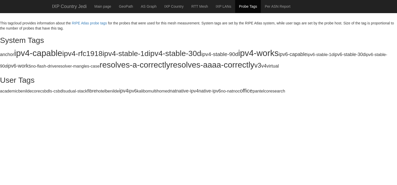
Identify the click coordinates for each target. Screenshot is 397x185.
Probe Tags (248, 6)
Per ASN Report (277, 6)
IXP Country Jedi (69, 6)
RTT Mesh (199, 6)
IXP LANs (223, 6)
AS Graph (148, 6)
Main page (102, 6)
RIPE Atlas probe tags (89, 23)
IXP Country (173, 6)
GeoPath (126, 6)
